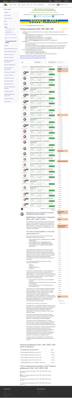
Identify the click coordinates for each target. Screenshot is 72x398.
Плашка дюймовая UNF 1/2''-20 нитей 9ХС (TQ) (41, 204)
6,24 (60, 248)
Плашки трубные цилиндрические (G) (8, 32)
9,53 (60, 181)
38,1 (60, 209)
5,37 (60, 242)
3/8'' (60, 87)
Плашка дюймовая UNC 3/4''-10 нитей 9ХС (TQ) (41, 130)
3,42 (60, 233)
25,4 (60, 203)
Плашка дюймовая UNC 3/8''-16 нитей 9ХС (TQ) (41, 101)
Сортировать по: (52, 62)
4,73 (60, 240)
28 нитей (61, 142)
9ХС (60, 221)
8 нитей (60, 121)
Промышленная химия (8, 98)
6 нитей (60, 117)
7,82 (60, 252)
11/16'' (60, 96)
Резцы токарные (7, 15)
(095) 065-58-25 (14, 1)
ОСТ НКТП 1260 (38, 213)
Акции (19, 4)
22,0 (60, 278)
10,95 (60, 258)
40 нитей (61, 148)
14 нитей (61, 132)
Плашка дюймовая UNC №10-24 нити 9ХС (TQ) (41, 77)
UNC (60, 153)
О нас (5, 393)
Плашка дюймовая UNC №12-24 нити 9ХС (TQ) (41, 82)
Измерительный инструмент (9, 72)
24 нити (60, 140)
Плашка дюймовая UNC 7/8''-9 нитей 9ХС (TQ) (41, 136)
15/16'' (60, 104)
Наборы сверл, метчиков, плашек (10, 48)
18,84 (60, 274)
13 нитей (61, 130)
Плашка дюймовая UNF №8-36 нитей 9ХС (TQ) (41, 164)
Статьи (35, 4)
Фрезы (5, 21)
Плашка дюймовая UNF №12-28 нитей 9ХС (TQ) (41, 175)
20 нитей (61, 138)
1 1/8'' (60, 108)
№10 (60, 79)
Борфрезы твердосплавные (9, 64)
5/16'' (60, 85)
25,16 (60, 282)
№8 (59, 77)
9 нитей (60, 123)
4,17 (60, 167)
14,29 (60, 189)
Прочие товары (7, 101)
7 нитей (60, 119)
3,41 (60, 231)
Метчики (6, 24)
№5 (59, 73)
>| (32, 209)
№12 (60, 81)
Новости (23, 4)
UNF (60, 157)
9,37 (60, 254)
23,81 (60, 201)
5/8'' (60, 94)
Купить (52, 69)
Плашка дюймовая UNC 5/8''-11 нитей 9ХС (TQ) (41, 125)
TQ (59, 298)
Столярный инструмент (9, 91)
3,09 (60, 229)
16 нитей (61, 134)
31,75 (60, 207)
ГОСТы (31, 4)
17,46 (60, 193)
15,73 (60, 272)
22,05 (60, 280)
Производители (41, 4)
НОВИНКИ (6, 12)
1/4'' (60, 83)
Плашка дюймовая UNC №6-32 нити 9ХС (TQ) (41, 66)
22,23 (60, 199)
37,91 (60, 294)
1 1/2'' (60, 112)
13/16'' (60, 100)
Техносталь (61, 300)
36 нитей (61, 146)
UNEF (60, 155)
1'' (59, 106)
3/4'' (60, 98)
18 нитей (61, 136)
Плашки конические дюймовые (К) (11, 38)
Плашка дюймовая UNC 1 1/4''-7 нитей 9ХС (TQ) (41, 148)
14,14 (60, 268)
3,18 (60, 163)
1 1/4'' (60, 110)
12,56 (60, 264)
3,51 (60, 165)
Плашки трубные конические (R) (10, 35)
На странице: (37, 62)
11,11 (60, 183)
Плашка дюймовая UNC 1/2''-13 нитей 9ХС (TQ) (41, 113)
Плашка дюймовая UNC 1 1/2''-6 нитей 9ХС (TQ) (41, 153)
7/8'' (60, 102)
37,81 (60, 292)
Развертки (6, 45)
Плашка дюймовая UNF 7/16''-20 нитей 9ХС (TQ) (41, 199)
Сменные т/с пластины (8, 57)
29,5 (60, 288)
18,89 (60, 276)
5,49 (60, 171)
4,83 (60, 169)
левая (60, 215)
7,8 (59, 250)
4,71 (60, 238)
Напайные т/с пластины (9, 54)
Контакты (6, 396)
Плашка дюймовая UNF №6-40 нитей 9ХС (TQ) (41, 158)
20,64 (60, 197)
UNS (60, 159)
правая (60, 217)
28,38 (60, 286)
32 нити (60, 144)
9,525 (60, 179)
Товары (14, 4)
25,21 (60, 284)
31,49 (60, 290)
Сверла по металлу (8, 18)
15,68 (60, 270)
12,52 (60, 262)
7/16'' (60, 89)
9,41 (60, 256)
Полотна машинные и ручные (10, 51)
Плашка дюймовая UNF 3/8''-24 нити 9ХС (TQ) (41, 193)
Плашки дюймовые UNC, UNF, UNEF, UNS (10, 42)
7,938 (60, 175)
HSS (60, 223)
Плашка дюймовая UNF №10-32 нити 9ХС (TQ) (41, 169)
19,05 (60, 195)
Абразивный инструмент (9, 78)
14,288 (60, 187)
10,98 (60, 260)
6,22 (60, 246)
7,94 (60, 177)
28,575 (60, 205)
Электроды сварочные (8, 83)
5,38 (60, 244)
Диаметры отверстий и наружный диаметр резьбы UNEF (33, 57)
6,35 (60, 173)
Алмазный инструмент (8, 75)
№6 (59, 75)
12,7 (60, 185)
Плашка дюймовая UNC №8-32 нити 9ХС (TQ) (41, 72)
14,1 (60, 266)
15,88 (60, 191)
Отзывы (27, 4)
